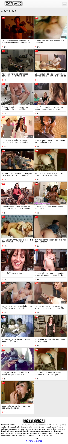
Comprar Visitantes (34, 441)
